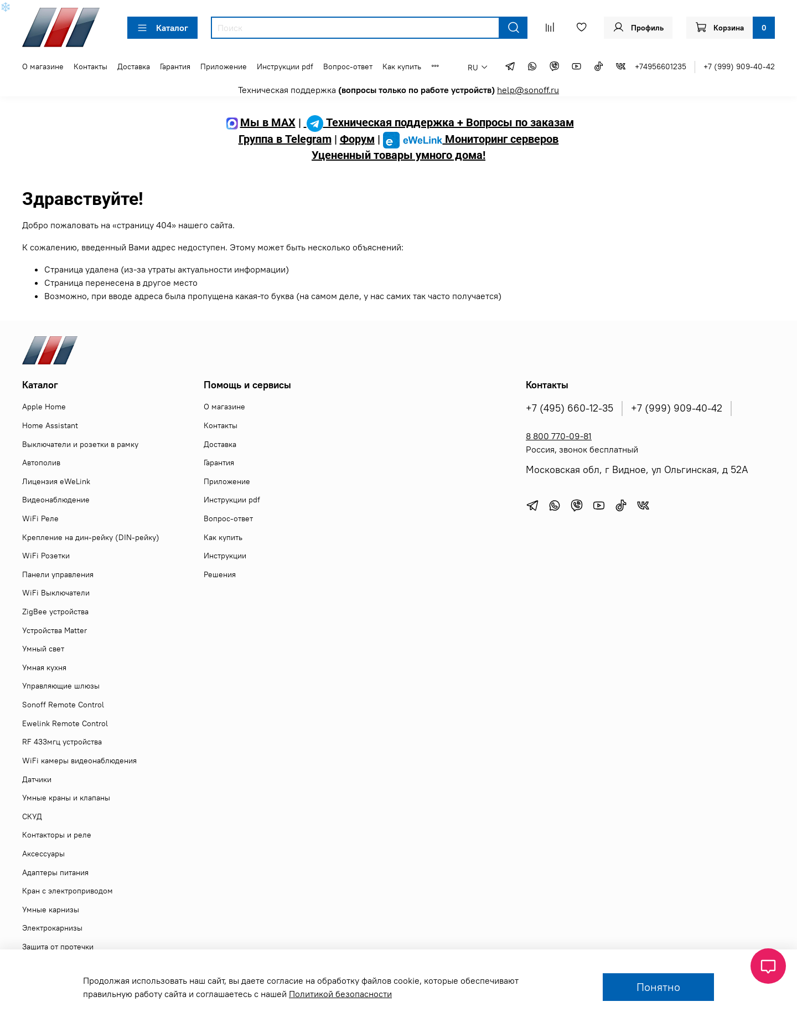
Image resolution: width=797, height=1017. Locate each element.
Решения (220, 574)
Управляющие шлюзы (61, 686)
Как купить (401, 66)
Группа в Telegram (285, 139)
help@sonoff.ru (528, 89)
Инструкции (225, 556)
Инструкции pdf (285, 66)
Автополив (41, 463)
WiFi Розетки (46, 556)
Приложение (223, 66)
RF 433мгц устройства (62, 742)
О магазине (43, 66)
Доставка (133, 66)
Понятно (658, 987)
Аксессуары (43, 854)
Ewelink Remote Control (65, 723)
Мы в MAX (260, 122)
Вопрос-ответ (347, 66)
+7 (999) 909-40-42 (739, 66)
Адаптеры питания (55, 872)
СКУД (32, 816)
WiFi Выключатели (56, 593)
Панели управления (58, 574)
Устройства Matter (54, 630)
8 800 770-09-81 (559, 435)
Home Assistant (50, 425)
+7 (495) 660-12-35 (569, 408)
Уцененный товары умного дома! (398, 155)
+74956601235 (660, 66)
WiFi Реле (40, 518)
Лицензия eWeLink (56, 481)
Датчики (36, 779)
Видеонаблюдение (56, 500)
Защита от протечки (58, 947)
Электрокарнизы (52, 928)
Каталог (162, 27)
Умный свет (43, 649)
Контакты (90, 66)
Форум (357, 139)
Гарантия (175, 66)
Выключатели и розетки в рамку (80, 444)
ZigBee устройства (55, 612)
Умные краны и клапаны (66, 798)
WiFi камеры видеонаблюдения (79, 761)
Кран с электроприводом (67, 891)
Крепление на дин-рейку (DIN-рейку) (90, 537)
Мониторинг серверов (471, 139)
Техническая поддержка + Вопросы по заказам (439, 122)
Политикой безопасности (340, 993)
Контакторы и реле (56, 835)
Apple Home (44, 407)
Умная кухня (44, 667)
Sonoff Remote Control (63, 705)
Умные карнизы (50, 910)
